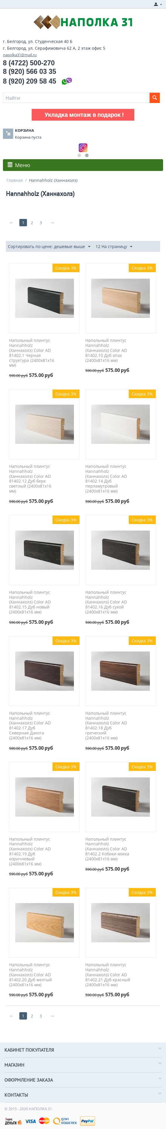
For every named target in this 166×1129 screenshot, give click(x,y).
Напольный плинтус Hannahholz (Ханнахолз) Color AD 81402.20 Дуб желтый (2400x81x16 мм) (30, 974)
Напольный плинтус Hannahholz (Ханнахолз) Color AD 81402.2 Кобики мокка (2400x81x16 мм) (107, 849)
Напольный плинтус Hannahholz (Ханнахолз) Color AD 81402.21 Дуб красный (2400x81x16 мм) (107, 974)
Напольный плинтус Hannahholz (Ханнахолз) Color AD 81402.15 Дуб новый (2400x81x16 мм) (30, 602)
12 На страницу (114, 247)
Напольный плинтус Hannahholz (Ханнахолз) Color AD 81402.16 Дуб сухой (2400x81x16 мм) (106, 602)
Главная (14, 180)
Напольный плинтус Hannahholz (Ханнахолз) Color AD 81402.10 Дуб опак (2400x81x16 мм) (106, 350)
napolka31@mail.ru (20, 54)
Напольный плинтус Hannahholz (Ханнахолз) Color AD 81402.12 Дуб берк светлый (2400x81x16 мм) (30, 479)
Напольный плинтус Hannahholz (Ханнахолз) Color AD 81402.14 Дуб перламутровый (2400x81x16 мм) (106, 479)
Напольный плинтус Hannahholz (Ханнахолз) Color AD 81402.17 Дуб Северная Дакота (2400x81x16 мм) (30, 726)
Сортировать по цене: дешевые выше (49, 247)
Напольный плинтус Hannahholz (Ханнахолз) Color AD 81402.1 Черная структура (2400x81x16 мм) (31, 353)
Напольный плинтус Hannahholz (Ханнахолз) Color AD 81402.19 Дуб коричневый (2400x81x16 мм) (30, 852)
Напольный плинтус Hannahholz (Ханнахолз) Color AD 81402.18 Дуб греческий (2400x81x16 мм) (106, 726)
